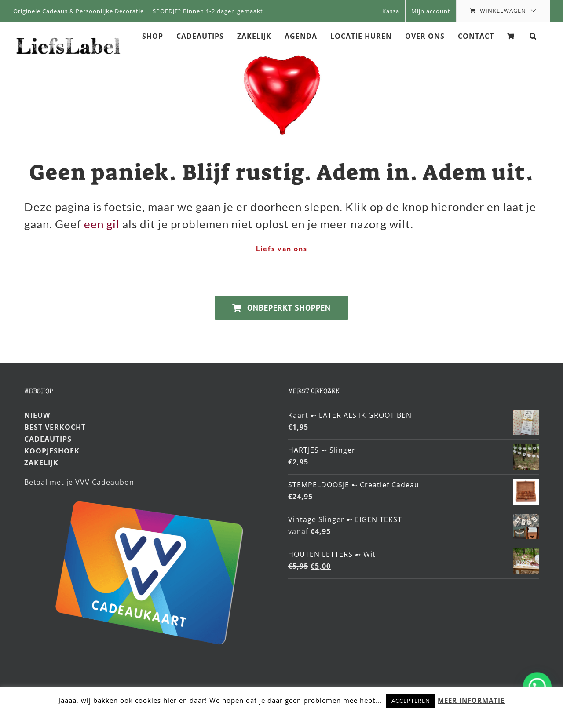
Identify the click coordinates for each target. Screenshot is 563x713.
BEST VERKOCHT (55, 427)
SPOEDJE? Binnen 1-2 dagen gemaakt (208, 11)
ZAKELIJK (41, 463)
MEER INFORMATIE (471, 700)
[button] (533, 35)
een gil (102, 224)
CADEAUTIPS (48, 439)
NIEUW (37, 415)
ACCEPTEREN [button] (410, 701)
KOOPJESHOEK (52, 451)
